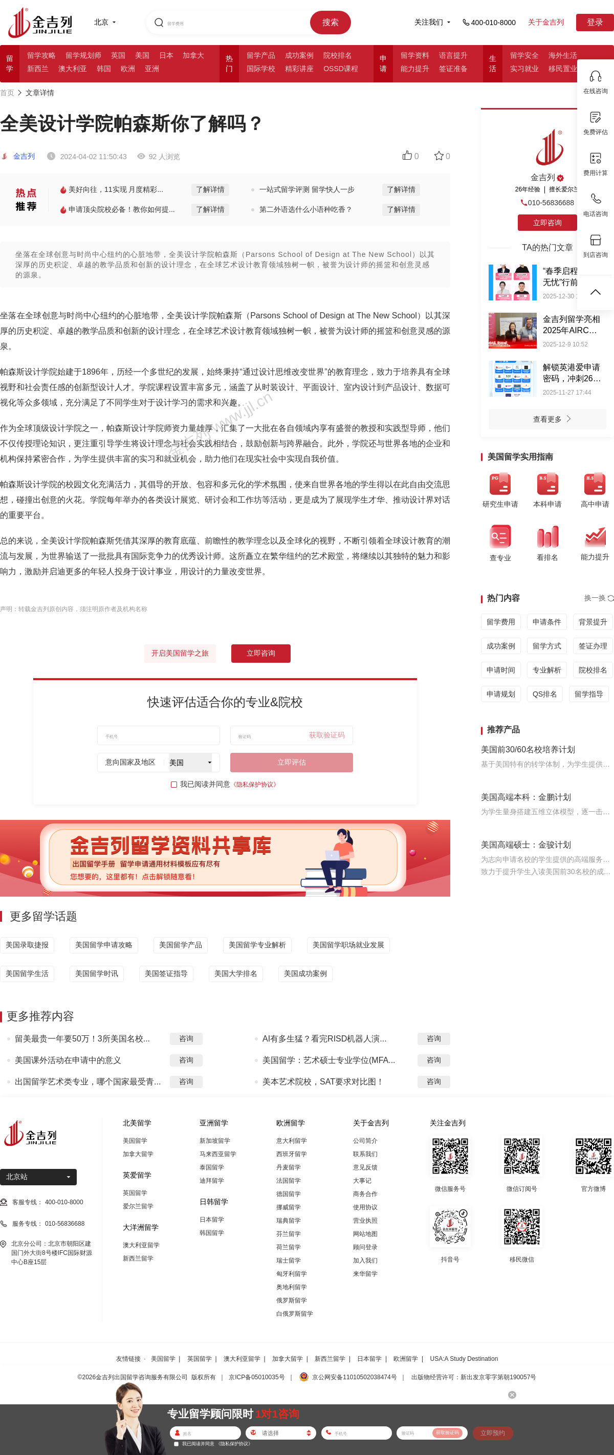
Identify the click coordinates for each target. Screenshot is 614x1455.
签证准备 (453, 68)
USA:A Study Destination (464, 1358)
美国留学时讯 (96, 973)
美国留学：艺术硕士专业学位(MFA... (329, 1060)
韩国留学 (212, 1232)
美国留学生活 (27, 973)
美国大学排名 (235, 973)
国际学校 (261, 68)
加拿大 (193, 55)
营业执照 (365, 1220)
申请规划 (501, 694)
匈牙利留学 (291, 1273)
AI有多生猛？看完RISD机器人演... (324, 1038)
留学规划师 (83, 55)
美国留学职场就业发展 (348, 945)
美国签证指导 (166, 973)
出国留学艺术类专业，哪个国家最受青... (88, 1081)
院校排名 (337, 55)
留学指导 (589, 694)
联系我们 (365, 1154)
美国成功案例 (305, 973)
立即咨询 (261, 653)
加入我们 (365, 1260)
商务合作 (365, 1194)
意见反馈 (365, 1167)
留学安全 (524, 55)
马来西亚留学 (218, 1154)
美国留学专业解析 (257, 945)
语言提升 (453, 55)
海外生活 (563, 55)
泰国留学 (212, 1167)
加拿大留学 (138, 1154)
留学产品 (261, 55)
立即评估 (291, 762)
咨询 (186, 1038)
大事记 (362, 1180)
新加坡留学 (215, 1140)
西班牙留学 (291, 1154)
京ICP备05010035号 (256, 1377)
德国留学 (288, 1194)
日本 (166, 55)
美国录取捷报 (27, 945)
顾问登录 (365, 1247)
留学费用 (501, 622)
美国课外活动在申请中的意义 (68, 1060)
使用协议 (365, 1207)
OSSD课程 (340, 68)
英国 (118, 55)
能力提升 (415, 68)
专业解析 (547, 670)
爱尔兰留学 (138, 1206)
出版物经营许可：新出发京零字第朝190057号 (473, 1377)
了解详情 (210, 189)
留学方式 (547, 646)
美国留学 (135, 1140)
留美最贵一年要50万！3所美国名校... (82, 1038)
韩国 (104, 68)
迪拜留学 (212, 1180)
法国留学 (288, 1180)
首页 (7, 93)
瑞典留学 (288, 1220)
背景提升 (593, 622)
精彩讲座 (299, 68)
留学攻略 (41, 55)
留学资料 (415, 55)
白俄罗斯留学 (294, 1313)
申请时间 (501, 670)
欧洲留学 (405, 1358)
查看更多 (555, 420)
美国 (142, 55)
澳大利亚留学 (141, 1245)
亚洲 (152, 68)
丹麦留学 (288, 1167)
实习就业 (524, 68)
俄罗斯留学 (291, 1300)
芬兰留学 (288, 1233)
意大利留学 (291, 1140)
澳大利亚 (72, 68)
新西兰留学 (138, 1258)
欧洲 (128, 68)
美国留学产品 (180, 945)
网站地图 (365, 1233)
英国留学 (135, 1193)
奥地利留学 (291, 1287)
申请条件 (547, 622)
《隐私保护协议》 (254, 784)
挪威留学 (288, 1207)
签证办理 (593, 646)
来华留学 (365, 1273)
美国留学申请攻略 (104, 945)
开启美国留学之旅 (180, 653)
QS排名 (545, 694)
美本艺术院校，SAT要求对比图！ (323, 1081)
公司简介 (365, 1140)
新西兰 (38, 68)
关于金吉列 (546, 22)
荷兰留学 (288, 1247)
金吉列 (17, 156)
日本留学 (212, 1219)
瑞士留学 (288, 1260)
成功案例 (299, 55)
